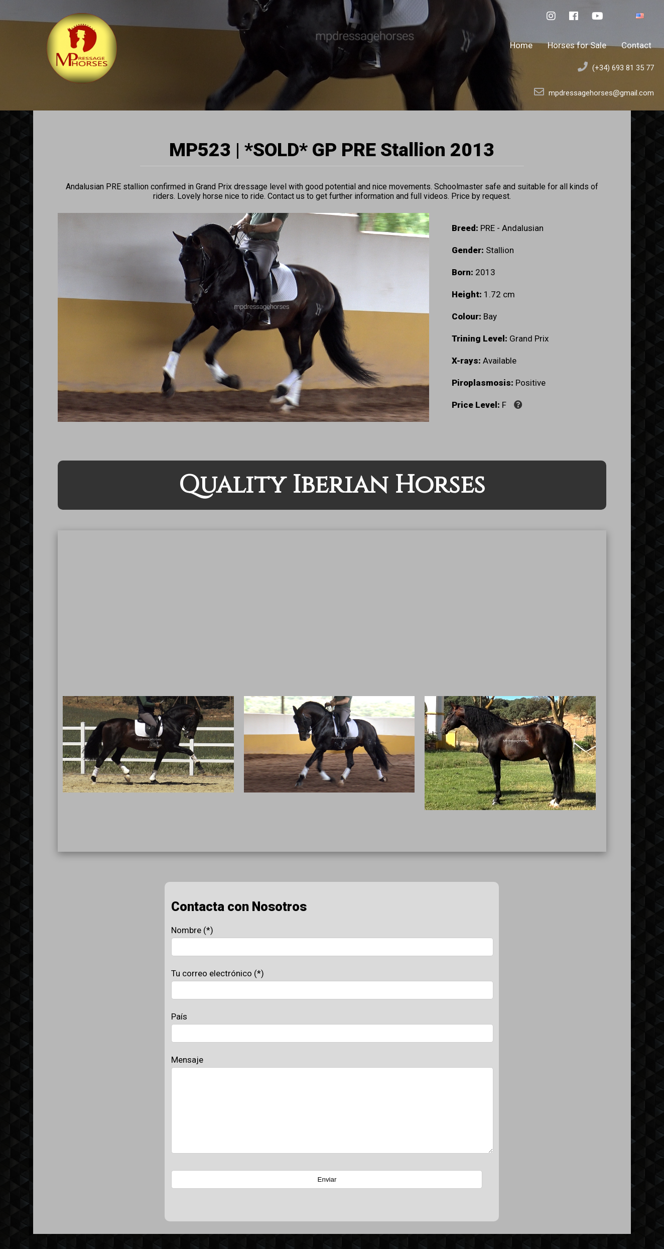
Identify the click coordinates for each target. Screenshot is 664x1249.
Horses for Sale (577, 45)
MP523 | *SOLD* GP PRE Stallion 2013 (331, 150)
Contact (636, 45)
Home (521, 45)
